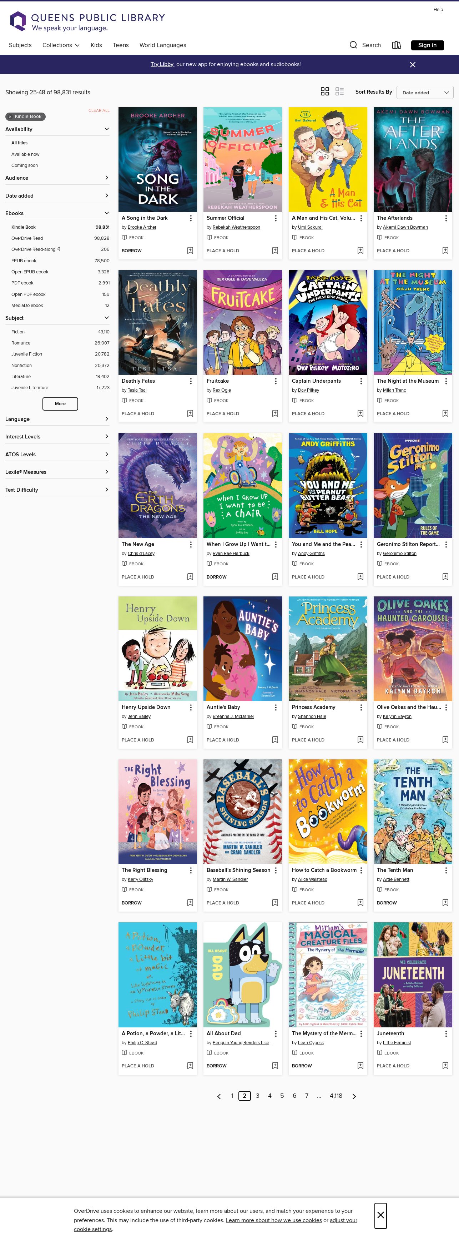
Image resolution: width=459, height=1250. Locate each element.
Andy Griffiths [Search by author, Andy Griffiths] (311, 553)
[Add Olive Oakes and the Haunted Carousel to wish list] (445, 740)
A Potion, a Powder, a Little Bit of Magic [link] (154, 1034)
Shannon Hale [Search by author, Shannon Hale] (312, 716)
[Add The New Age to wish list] (190, 577)
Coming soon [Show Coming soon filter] (24, 165)
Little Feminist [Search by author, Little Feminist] (397, 1043)
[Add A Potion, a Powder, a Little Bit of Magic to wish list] (190, 1066)
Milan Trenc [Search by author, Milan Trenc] (394, 390)
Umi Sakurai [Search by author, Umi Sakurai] (310, 227)
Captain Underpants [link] (316, 381)
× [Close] (380, 1216)
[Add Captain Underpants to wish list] (360, 414)
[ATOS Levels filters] (57, 455)
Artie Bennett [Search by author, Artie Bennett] (396, 879)
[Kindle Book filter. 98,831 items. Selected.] (60, 227)
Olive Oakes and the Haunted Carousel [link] (409, 707)
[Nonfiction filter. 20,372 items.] (60, 365)
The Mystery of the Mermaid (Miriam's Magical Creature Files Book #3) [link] (324, 1034)
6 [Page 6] (295, 1096)
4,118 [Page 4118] (336, 1096)
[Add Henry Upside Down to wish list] (190, 740)
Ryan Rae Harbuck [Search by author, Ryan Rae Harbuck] (231, 553)
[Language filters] (57, 419)
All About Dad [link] (224, 1034)
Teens (121, 45)
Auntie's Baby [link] (223, 707)
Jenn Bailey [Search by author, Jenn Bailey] (139, 716)
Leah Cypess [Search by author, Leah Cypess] (311, 1043)
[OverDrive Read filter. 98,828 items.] (60, 238)
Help (438, 10)
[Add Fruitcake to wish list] (275, 414)
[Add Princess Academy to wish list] (360, 740)
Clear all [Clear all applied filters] (99, 110)
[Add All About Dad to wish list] (275, 1066)
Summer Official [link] (225, 218)
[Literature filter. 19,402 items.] (60, 377)
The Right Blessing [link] (144, 870)
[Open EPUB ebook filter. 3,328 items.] (60, 272)
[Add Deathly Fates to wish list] (190, 414)
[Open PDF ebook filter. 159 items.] (60, 294)
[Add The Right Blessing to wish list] (190, 903)
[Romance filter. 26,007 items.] (60, 343)
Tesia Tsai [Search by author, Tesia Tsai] (137, 390)
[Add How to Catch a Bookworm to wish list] (360, 903)
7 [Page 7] (306, 1096)
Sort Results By (373, 92)
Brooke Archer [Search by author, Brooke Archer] (142, 227)
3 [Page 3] (257, 1096)
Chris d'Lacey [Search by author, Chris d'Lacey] (141, 553)
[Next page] (354, 1096)
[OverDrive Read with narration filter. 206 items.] (60, 249)
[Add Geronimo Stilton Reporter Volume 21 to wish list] (445, 577)
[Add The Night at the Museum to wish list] (445, 414)
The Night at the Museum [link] (408, 381)
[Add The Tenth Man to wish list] (445, 903)
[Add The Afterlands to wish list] (445, 251)
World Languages (163, 45)
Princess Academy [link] (314, 707)
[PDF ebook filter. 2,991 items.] (60, 283)
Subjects (20, 45)
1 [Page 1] (232, 1096)
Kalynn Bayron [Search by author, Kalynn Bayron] (397, 716)
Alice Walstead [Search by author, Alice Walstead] (312, 879)
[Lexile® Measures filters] (57, 472)
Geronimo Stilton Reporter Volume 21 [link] (409, 544)
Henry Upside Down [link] (146, 707)
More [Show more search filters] (60, 404)
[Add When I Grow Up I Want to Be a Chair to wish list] (275, 577)
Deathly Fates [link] (138, 381)
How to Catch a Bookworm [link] (324, 870)
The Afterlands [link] (395, 218)
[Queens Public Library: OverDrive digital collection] (87, 21)
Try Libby (162, 64)
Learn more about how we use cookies (274, 1220)
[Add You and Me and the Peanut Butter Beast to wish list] (360, 577)
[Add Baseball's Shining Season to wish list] (275, 903)
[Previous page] (219, 1096)
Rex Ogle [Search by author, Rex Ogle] (222, 390)
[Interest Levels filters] (57, 437)
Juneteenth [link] (390, 1034)
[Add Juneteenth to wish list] (445, 1066)
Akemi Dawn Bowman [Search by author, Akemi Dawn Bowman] (405, 227)
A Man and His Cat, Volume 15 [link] (324, 218)
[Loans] (397, 47)
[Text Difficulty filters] (57, 490)
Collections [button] (61, 45)
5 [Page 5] (282, 1096)
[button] (364, 47)
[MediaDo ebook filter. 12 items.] (60, 305)
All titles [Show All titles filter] (19, 143)
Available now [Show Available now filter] (25, 154)
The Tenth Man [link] (395, 870)
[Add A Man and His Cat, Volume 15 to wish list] (360, 251)
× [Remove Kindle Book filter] (10, 117)
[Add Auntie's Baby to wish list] (275, 740)
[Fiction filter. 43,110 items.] (60, 332)
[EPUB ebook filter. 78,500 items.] (60, 261)
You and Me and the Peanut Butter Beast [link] (324, 544)
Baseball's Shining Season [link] (239, 870)
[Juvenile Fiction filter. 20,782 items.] (60, 354)
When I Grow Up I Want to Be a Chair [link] (239, 544)
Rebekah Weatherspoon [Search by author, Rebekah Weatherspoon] (236, 227)
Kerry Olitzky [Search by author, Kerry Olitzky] (140, 879)
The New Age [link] (138, 544)
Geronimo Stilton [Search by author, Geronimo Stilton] (400, 553)
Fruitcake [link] (218, 381)
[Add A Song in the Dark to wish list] (190, 251)
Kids (96, 45)
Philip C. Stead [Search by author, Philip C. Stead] (142, 1043)
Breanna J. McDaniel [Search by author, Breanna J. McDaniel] (233, 716)
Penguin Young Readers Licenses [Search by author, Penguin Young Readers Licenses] (243, 1043)
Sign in (427, 45)
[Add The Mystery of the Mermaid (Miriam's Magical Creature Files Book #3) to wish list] (360, 1066)
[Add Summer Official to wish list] (275, 251)
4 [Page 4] (270, 1096)
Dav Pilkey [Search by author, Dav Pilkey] (308, 390)
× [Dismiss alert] (413, 64)
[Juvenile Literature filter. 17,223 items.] (60, 388)
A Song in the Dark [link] (145, 218)
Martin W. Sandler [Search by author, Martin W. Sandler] (230, 879)
